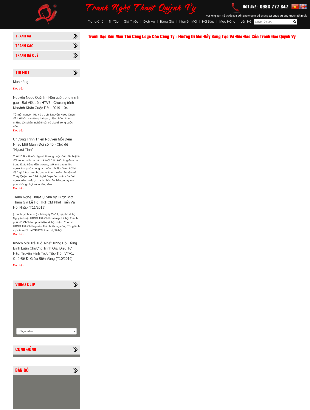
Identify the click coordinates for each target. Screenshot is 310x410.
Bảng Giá (167, 21)
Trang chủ (96, 21)
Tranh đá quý (27, 55)
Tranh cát (24, 35)
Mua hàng (227, 21)
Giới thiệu (131, 21)
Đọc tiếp (18, 88)
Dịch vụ (149, 21)
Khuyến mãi (188, 21)
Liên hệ (245, 21)
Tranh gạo (24, 45)
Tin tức (114, 21)
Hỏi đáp (208, 21)
